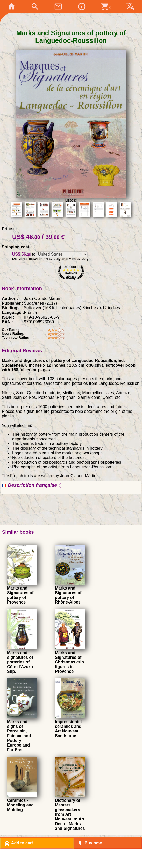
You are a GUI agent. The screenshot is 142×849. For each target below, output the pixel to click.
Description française (32, 485)
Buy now (89, 843)
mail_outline (58, 6)
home (11, 6)
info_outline (81, 6)
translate (130, 6)
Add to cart (18, 843)
